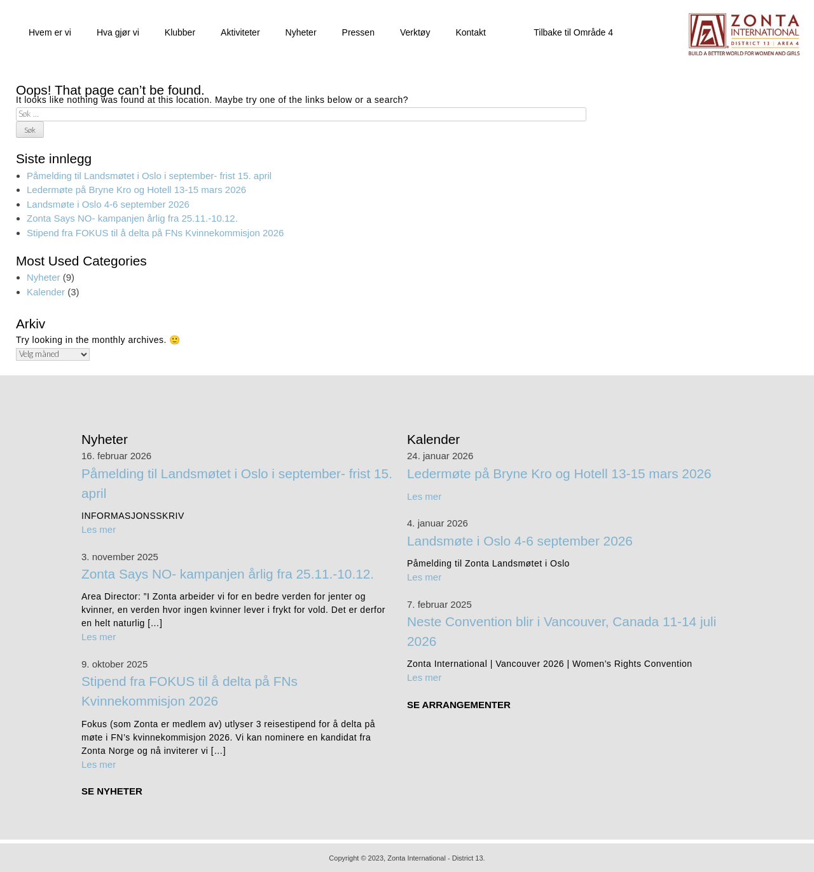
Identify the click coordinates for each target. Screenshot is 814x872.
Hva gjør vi (118, 31)
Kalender (46, 290)
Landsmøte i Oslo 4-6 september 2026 (108, 203)
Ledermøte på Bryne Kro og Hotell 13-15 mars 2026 (136, 188)
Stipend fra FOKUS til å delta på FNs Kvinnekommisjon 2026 (155, 231)
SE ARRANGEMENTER (459, 703)
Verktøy (415, 31)
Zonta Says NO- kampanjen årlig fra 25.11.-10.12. (132, 216)
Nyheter (301, 31)
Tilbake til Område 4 (573, 31)
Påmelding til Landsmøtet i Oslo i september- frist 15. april (149, 174)
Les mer (98, 528)
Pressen (358, 31)
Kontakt (470, 31)
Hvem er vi (50, 31)
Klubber (180, 31)
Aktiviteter (240, 31)
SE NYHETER (111, 789)
